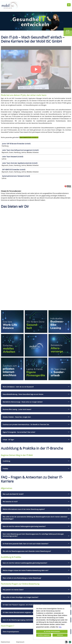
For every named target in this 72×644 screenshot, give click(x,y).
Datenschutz (5, 642)
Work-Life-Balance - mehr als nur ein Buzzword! (18, 387)
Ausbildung (6, 461)
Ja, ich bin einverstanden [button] (52, 631)
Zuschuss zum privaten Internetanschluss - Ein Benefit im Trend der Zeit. (26, 424)
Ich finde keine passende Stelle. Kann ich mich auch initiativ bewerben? (25, 544)
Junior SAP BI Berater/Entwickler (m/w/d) (16, 144)
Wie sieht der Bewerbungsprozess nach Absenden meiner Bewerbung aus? (27, 551)
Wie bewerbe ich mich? (10, 502)
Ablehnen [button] (60, 635)
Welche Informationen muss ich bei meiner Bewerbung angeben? (24, 509)
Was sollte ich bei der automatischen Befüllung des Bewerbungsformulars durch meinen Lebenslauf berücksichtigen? (35, 518)
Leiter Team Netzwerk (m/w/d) (12, 157)
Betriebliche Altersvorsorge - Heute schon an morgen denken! (22, 402)
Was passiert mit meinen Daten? (13, 590)
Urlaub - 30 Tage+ (8, 440)
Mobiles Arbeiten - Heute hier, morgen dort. (17, 417)
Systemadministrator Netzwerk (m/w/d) (16, 176)
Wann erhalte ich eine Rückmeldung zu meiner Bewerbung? (22, 578)
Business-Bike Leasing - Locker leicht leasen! (17, 409)
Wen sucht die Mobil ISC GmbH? (13, 494)
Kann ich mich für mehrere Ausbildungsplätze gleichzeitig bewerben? (25, 563)
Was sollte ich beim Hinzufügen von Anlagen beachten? (20, 597)
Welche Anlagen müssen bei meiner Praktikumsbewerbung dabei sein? (25, 570)
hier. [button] (60, 627)
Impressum (20, 642)
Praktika (5, 469)
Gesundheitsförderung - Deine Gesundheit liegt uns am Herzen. (23, 394)
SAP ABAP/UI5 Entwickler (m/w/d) (13, 170)
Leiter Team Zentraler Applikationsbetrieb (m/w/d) (19, 163)
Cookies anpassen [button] (44, 635)
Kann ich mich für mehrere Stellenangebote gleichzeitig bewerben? (24, 526)
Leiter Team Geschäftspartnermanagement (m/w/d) (20, 150)
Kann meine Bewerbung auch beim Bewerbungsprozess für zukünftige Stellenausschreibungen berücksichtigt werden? (33, 535)
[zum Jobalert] (68, 32)
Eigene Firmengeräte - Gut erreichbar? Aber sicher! (19, 432)
